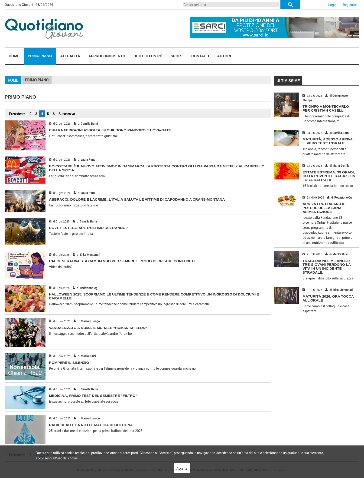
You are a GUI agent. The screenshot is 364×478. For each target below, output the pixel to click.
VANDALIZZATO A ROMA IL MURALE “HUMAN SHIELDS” (98, 328)
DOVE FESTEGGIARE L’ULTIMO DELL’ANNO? (88, 228)
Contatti (200, 56)
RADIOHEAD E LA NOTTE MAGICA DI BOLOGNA (91, 425)
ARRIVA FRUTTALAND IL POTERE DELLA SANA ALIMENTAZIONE (323, 208)
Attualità (70, 56)
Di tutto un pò (147, 56)
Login (332, 5)
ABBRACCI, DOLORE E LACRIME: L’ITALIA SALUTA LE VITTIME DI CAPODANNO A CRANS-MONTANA (137, 199)
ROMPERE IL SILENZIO (69, 363)
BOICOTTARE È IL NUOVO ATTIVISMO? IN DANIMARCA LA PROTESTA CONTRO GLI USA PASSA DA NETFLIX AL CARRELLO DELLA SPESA (156, 168)
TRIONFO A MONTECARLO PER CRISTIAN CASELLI (325, 108)
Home (14, 56)
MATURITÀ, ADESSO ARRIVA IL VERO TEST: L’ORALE (327, 141)
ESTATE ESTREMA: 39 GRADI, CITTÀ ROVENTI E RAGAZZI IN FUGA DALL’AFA (328, 176)
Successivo (66, 114)
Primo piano (40, 56)
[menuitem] (14, 56)
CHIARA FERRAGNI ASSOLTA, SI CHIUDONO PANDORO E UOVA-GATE (110, 130)
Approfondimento (106, 56)
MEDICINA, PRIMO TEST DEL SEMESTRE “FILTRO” (93, 396)
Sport (177, 56)
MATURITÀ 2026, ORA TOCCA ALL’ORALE (328, 298)
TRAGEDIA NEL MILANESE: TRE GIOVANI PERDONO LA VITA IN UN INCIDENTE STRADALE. (326, 266)
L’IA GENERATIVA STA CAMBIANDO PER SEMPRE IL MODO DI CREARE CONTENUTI (122, 261)
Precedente (17, 114)
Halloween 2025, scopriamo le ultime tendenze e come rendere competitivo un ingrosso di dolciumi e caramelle (154, 296)
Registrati (350, 5)
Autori (224, 56)
